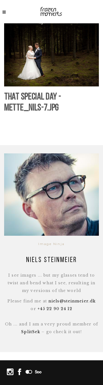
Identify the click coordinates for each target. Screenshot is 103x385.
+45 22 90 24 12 (55, 308)
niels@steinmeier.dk (72, 301)
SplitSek (30, 331)
